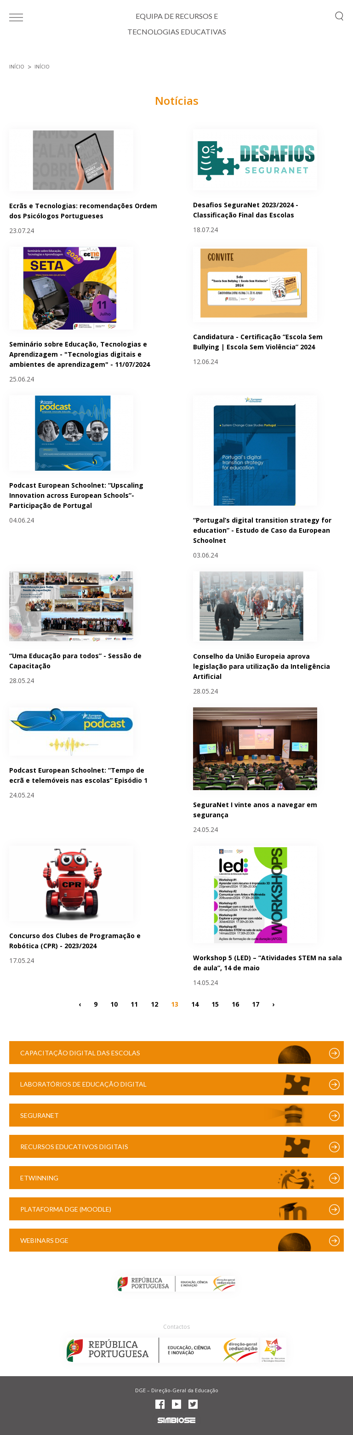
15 (215, 1003)
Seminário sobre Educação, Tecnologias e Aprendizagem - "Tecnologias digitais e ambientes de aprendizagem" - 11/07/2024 (79, 354)
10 (114, 1003)
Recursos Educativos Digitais (74, 1146)
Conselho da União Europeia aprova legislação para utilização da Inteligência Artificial (261, 666)
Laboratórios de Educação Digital (83, 1084)
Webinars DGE (44, 1240)
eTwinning (39, 1178)
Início (16, 66)
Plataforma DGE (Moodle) (65, 1209)
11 (134, 1003)
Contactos (176, 1327)
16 (235, 1003)
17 (255, 1003)
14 (195, 1003)
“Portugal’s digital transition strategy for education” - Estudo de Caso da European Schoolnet (262, 530)
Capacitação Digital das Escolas (80, 1053)
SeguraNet (39, 1115)
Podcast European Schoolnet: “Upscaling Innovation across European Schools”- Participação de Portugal (76, 495)
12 (154, 1003)
